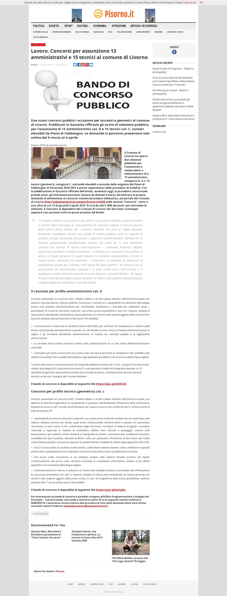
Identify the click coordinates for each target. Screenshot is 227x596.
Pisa (110, 32)
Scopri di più (189, 2)
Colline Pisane (124, 32)
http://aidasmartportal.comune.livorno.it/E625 (75, 201)
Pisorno (34, 65)
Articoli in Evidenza (143, 26)
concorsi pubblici (41, 513)
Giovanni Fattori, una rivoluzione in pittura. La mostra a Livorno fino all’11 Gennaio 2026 (87, 536)
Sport (68, 26)
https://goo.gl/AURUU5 (111, 384)
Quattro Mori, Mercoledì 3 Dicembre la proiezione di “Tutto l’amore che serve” (46, 534)
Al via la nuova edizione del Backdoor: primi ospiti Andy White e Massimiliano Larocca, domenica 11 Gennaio (174, 81)
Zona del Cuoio (175, 32)
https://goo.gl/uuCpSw (111, 490)
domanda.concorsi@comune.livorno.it (86, 506)
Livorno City (159, 131)
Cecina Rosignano (61, 32)
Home (70, 584)
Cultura (82, 26)
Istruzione (119, 26)
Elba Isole (98, 32)
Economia (99, 26)
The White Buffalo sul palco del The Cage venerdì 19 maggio (130, 559)
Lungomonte (143, 32)
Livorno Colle (40, 32)
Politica (38, 26)
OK (201, 2)
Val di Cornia (82, 32)
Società (54, 26)
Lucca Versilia (40, 37)
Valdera (158, 32)
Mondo (81, 584)
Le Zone (134, 584)
